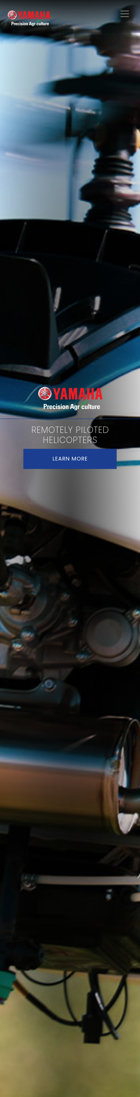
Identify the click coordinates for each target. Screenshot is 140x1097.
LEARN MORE (70, 458)
